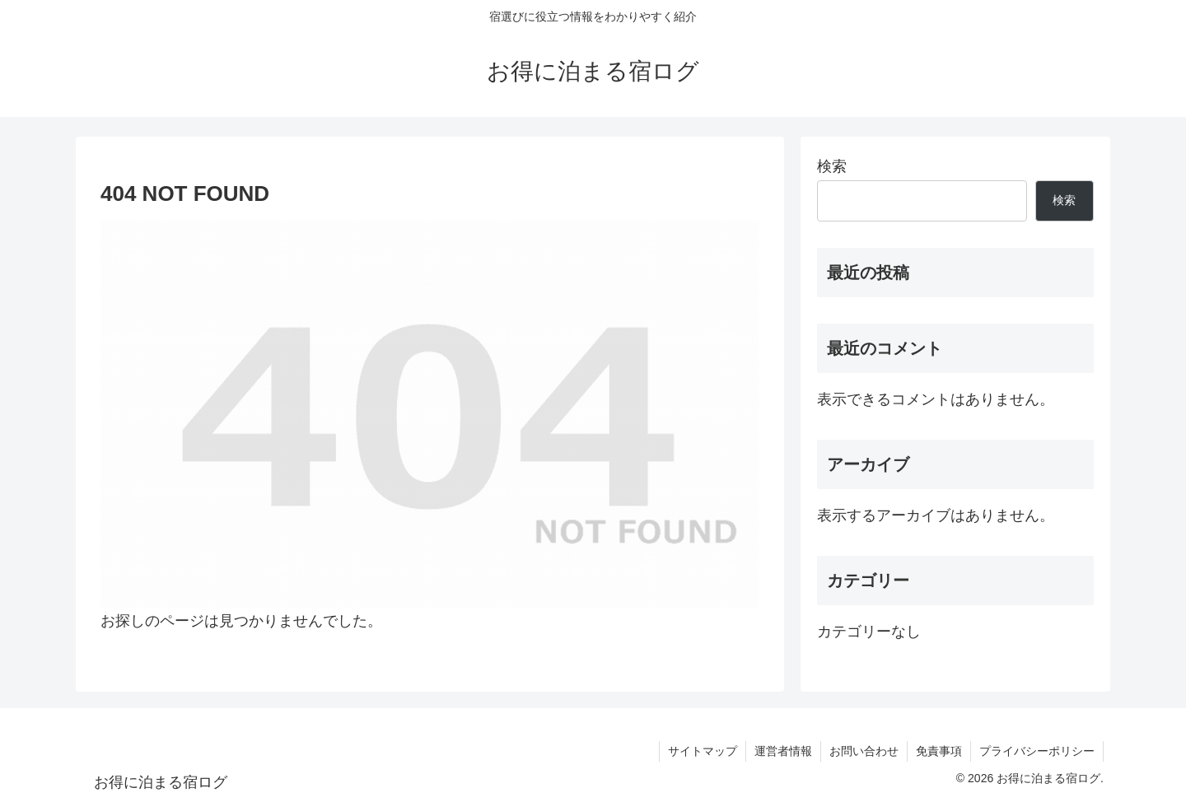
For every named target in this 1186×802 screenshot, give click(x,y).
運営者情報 (783, 751)
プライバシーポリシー (1037, 751)
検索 (832, 166)
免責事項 (939, 751)
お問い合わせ (864, 751)
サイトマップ (702, 751)
